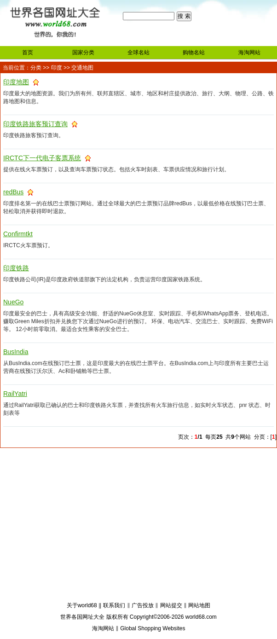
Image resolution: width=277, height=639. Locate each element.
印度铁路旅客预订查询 (35, 124)
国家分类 (83, 52)
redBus (13, 192)
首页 (27, 52)
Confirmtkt (18, 234)
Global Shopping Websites (152, 628)
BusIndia (15, 351)
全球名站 (138, 52)
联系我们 (114, 605)
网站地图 (199, 605)
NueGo (13, 302)
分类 (35, 67)
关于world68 (82, 605)
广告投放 (143, 605)
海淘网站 (249, 52)
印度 (56, 67)
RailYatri (15, 393)
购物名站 (194, 52)
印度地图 (16, 82)
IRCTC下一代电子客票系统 (42, 158)
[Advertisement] (138, 526)
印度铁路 (16, 268)
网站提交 (171, 605)
